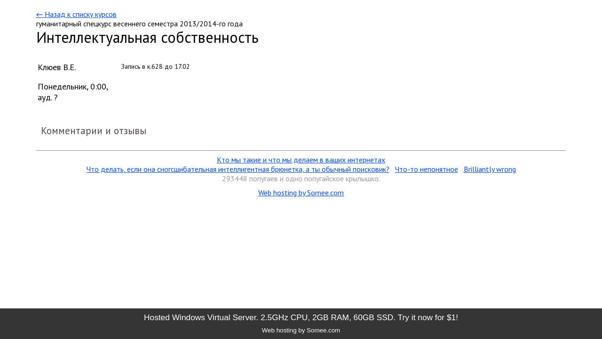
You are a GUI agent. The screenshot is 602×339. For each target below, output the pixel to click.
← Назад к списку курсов (76, 14)
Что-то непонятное (426, 169)
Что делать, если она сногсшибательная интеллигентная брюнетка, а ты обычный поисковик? (238, 169)
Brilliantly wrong (490, 169)
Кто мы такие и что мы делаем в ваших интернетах (301, 159)
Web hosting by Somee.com (301, 192)
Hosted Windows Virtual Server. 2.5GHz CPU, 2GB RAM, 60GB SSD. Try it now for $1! (301, 317)
